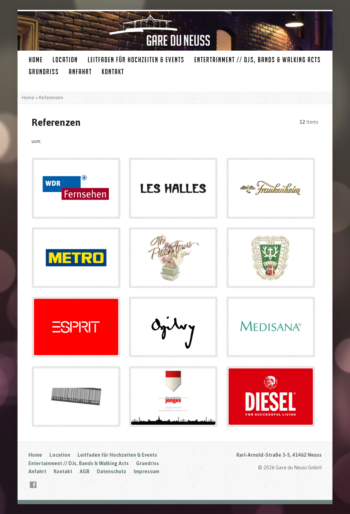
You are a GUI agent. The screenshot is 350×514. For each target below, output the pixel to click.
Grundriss (44, 72)
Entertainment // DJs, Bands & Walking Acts (257, 60)
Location (65, 60)
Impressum (146, 471)
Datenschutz (111, 471)
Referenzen (51, 97)
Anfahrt (80, 72)
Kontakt (113, 72)
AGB (84, 471)
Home (36, 60)
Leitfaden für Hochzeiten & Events (136, 60)
